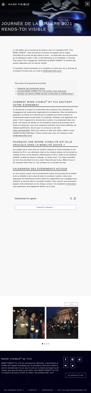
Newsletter (76, 375)
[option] (29, 323)
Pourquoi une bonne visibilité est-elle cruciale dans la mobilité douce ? (45, 94)
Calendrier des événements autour (31, 88)
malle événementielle (21, 130)
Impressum (47, 390)
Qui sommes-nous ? (14, 390)
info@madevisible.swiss (52, 71)
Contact (33, 390)
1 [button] (42, 343)
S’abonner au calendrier (44, 207)
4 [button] (48, 343)
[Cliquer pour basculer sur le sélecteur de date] (26, 198)
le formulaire (71, 184)
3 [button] (46, 343)
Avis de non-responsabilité (72, 390)
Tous (71, 304)
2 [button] (44, 343)
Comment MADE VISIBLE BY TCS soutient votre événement (42, 91)
